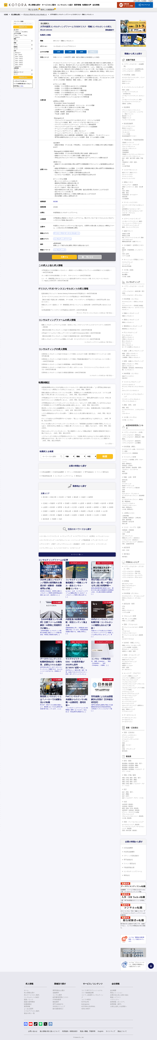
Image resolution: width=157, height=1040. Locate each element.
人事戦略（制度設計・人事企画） (132, 517)
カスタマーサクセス (128, 639)
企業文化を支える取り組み (119, 995)
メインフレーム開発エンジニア (131, 678)
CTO (123, 606)
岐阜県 (89, 507)
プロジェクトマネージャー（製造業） (133, 816)
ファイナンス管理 (130, 457)
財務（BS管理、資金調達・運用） (132, 467)
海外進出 (127, 554)
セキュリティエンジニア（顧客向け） (133, 705)
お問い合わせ (32, 1031)
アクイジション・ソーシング (130, 144)
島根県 (83, 511)
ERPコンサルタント (128, 337)
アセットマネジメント (128, 146)
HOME (6, 14)
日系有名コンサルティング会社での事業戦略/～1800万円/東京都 (62, 364)
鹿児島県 (46, 519)
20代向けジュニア (59, 1006)
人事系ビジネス (129, 513)
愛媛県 (60, 515)
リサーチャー (126, 413)
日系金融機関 (45, 472)
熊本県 (89, 515)
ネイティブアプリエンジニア (130, 693)
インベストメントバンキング (134, 87)
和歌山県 (68, 511)
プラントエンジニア (128, 814)
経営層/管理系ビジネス (60, 997)
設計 (125, 789)
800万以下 (17, 52)
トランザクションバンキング (130, 225)
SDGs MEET (85, 1009)
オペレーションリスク (128, 178)
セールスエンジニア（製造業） (131, 824)
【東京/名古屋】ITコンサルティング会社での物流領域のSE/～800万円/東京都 (66, 336)
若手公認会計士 (58, 1004)
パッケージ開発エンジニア (130, 676)
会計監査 (124, 473)
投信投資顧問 (128, 123)
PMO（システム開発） (129, 620)
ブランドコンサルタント (129, 401)
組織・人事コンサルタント (130, 353)
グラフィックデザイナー (129, 735)
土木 (123, 164)
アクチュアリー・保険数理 (130, 185)
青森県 (52, 503)
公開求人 (16, 31)
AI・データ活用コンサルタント (131, 347)
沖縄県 (54, 519)
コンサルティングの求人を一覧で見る (101, 375)
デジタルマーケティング (129, 661)
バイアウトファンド (81, 536)
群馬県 (111, 503)
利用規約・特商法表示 (69, 1031)
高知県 (67, 515)
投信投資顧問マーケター (129, 136)
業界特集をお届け (59, 990)
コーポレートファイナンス (50, 536)
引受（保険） (126, 191)
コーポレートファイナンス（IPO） (132, 99)
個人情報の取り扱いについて (50, 1031)
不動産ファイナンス (128, 142)
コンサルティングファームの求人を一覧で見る (98, 342)
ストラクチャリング (48, 540)
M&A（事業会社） (127, 507)
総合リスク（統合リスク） (130, 172)
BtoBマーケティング (128, 485)
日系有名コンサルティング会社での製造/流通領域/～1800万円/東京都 (64, 372)
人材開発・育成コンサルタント (131, 357)
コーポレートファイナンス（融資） (132, 221)
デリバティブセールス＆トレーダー (132, 211)
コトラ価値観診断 (87, 993)
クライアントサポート (128, 503)
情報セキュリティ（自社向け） (131, 538)
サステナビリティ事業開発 (130, 453)
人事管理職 (125, 516)
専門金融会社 (89, 472)
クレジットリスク (127, 174)
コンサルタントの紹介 (31, 997)
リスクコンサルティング (132, 382)
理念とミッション (116, 993)
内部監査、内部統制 (128, 530)
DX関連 (126, 581)
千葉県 (68, 497)
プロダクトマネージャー (129, 505)
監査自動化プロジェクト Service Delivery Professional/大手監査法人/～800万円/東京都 (69, 293)
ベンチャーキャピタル (128, 120)
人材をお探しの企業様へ (140, 1)
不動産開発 (125, 152)
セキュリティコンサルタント (130, 390)
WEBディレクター (127, 665)
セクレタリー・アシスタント (130, 493)
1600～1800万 (18, 62)
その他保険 (125, 198)
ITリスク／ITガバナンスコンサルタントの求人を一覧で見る (94, 313)
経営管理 (127, 547)
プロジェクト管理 (130, 616)
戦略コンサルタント (128, 316)
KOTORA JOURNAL (88, 1006)
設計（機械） (126, 794)
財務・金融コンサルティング (134, 361)
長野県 (60, 507)
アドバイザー (45, 544)
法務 (123, 534)
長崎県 (81, 515)
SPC (83, 544)
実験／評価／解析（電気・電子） (132, 778)
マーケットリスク (127, 176)
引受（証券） (126, 254)
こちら (21, 86)
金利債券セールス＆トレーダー (131, 209)
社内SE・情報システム (132, 643)
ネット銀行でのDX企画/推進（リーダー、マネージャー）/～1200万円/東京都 (66, 275)
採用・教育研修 (126, 519)
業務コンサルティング (131, 320)
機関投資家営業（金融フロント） (132, 241)
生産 (125, 802)
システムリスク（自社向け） (130, 540)
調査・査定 (125, 192)
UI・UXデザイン (127, 669)
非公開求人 (24, 31)
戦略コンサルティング (131, 313)
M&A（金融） (126, 90)
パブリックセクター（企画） (134, 432)
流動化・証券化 (126, 103)
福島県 (89, 503)
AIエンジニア (126, 589)
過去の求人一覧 (29, 1013)
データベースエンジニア (129, 695)
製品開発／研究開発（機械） (130, 765)
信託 (123, 248)
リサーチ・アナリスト (128, 213)
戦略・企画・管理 (130, 477)
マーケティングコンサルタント (131, 399)
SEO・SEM (125, 667)
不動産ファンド (126, 118)
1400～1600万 (18, 60)
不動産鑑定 (125, 150)
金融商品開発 (126, 215)
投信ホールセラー (127, 128)
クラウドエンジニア (128, 691)
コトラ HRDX (86, 999)
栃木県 (103, 503)
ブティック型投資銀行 (74, 472)
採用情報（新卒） (116, 1004)
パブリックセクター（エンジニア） (132, 575)
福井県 (81, 507)
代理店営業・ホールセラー (130, 194)
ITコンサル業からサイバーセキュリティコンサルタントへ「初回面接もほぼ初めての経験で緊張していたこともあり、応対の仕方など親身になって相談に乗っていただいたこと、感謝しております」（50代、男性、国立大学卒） (76, 426)
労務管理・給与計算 (128, 521)
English (151, 1)
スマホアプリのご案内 (31, 1011)
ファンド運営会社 (102, 472)
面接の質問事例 (29, 1002)
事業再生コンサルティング (133, 326)
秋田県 (74, 503)
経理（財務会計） (127, 463)
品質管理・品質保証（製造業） (131, 810)
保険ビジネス (128, 182)
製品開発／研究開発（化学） (130, 767)
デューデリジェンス (65, 544)
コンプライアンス (127, 536)
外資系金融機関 (58, 472)
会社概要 (113, 990)
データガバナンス (127, 719)
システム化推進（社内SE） (130, 647)
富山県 (67, 507)
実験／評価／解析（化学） (130, 781)
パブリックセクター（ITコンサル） (132, 295)
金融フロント (128, 231)
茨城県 (96, 503)
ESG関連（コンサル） (131, 299)
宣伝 (123, 747)
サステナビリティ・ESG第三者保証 (132, 305)
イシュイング (126, 264)
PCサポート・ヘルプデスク (130, 649)
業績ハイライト (115, 997)
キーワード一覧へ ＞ (77, 554)
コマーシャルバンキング (132, 218)
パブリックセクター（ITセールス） (132, 577)
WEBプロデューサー (128, 659)
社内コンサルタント (128, 610)
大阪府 (83, 497)
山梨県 (45, 507)
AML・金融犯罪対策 (128, 544)
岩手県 (60, 503)
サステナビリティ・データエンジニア (133, 596)
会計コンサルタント (128, 366)
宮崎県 (103, 515)
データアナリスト (127, 721)
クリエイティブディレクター (130, 739)
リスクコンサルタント (128, 384)
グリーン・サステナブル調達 (130, 812)
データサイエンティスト (129, 718)
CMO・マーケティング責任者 (131, 487)
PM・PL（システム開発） (129, 619)
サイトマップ (110, 1031)
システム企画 (126, 612)
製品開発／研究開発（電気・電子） (132, 763)
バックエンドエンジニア (129, 682)
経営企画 (124, 480)
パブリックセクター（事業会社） (132, 435)
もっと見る (108, 443)
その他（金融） (129, 270)
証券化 (92, 536)
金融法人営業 (126, 233)
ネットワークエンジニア (129, 701)
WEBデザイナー (127, 663)
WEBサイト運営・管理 (129, 651)
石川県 (74, 507)
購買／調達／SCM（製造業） (130, 808)
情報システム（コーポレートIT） (132, 645)
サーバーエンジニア (128, 703)
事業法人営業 (126, 235)
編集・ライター (126, 745)
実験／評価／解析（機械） (130, 779)
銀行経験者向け (58, 1009)
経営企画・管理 (129, 604)
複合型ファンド (126, 116)
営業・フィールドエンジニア (134, 822)
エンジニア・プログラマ (132, 673)
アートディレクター (128, 737)
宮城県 (67, 503)
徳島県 (45, 515)
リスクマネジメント (130, 170)
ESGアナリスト (126, 81)
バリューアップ (66, 536)
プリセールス (126, 631)
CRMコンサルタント (128, 339)
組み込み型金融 (126, 266)
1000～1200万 (18, 56)
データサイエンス (130, 715)
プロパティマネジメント (129, 148)
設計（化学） (126, 796)
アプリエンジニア (127, 711)
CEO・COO (125, 550)
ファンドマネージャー (128, 126)
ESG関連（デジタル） (131, 593)
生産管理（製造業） (128, 804)
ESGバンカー (126, 83)
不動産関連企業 (46, 476)
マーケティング (126, 484)
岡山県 (90, 511)
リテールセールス (127, 239)
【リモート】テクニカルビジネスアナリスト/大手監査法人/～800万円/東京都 (66, 296)
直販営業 (124, 196)
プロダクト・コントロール (130, 469)
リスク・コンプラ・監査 (132, 527)
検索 (104, 456)
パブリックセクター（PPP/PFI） (132, 71)
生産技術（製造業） (128, 806)
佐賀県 (74, 515)
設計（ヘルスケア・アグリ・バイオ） (133, 798)
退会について (122, 1031)
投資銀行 (77, 544)
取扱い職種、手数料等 (87, 1031)
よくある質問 (28, 1009)
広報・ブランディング (128, 749)
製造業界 (56, 1002)
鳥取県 (76, 511)
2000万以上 (17, 66)
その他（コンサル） (130, 417)
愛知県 (76, 497)
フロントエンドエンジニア (130, 680)
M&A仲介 (125, 378)
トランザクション (47, 548)
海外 (60, 519)
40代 (25, 35)
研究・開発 (127, 761)
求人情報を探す (15, 14)
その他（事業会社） (128, 509)
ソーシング (76, 540)
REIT (54, 544)
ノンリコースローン (62, 548)
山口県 (105, 511)
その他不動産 (126, 166)
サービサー (125, 272)
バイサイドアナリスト (128, 130)
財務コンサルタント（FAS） (130, 364)
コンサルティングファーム (62, 239)
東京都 (55, 201)
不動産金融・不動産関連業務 (134, 140)
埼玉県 (61, 497)
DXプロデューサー (127, 583)
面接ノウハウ (28, 999)
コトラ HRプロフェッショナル (91, 990)
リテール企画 (126, 256)
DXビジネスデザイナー (129, 585)
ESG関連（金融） (130, 75)
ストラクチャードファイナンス (131, 101)
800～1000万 (17, 54)
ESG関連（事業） (130, 446)
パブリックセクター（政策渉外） (132, 441)
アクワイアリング (127, 262)
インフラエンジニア (128, 699)
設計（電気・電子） (128, 792)
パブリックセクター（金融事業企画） (133, 69)
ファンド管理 (126, 134)
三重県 (103, 507)
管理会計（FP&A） (127, 465)
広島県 (98, 511)
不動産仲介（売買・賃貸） (130, 162)
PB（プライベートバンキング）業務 (132, 237)
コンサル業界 (57, 995)
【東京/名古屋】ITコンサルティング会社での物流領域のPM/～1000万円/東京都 (67, 330)
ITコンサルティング (130, 332)
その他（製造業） (127, 818)
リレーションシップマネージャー (132, 223)
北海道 (45, 503)
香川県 (52, 515)
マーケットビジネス (130, 202)
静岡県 (96, 507)
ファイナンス (102, 544)
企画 (123, 489)
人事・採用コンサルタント (130, 355)
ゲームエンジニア (127, 707)
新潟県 (52, 507)
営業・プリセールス (130, 624)
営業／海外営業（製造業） (130, 830)
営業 (123, 743)
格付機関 (124, 274)
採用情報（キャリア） (117, 1002)
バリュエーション (103, 536)
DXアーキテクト (127, 587)
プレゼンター (126, 132)
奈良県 (60, 511)
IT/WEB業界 (57, 999)
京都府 (45, 511)
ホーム (26, 990)
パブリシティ (114, 999)
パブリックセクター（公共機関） (132, 443)
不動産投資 (86, 540)
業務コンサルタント (128, 322)
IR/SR (124, 482)
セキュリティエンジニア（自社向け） (133, 542)
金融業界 (56, 993)
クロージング (75, 548)
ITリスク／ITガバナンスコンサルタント (35, 14)
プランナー (125, 741)
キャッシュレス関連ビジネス (134, 259)
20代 (15, 35)
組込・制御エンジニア (128, 709)
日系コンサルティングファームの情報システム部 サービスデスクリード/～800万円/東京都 (71, 339)
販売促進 (124, 751)
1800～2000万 (18, 64)
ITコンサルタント (127, 335)
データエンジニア (127, 697)
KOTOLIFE (85, 1002)
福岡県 (90, 497)
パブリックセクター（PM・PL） (131, 573)
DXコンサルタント (127, 345)
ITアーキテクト (126, 343)
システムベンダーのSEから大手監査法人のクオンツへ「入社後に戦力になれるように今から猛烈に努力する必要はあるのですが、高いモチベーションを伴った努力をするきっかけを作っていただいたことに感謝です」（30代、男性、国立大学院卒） (76, 438)
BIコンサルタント (127, 341)
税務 (123, 471)
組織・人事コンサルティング (134, 351)
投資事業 (127, 107)
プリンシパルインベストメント (131, 110)
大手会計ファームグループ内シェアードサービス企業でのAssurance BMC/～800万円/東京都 (71, 333)
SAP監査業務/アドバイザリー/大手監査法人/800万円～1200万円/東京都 (64, 310)
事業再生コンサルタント (129, 329)
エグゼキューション (64, 540)
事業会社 (79, 476)
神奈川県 (53, 497)
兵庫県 (111, 507)
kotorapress (85, 1004)
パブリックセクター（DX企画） (131, 571)
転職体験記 (28, 1004)
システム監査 (126, 532)
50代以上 (16, 37)
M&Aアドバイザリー (128, 376)
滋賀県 (52, 511)
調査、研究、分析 (130, 405)
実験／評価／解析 (130, 775)
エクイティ (91, 544)
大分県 (96, 515)
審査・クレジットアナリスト (130, 227)
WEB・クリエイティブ (131, 655)
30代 (20, 35)
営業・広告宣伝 (129, 732)
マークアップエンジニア (129, 657)
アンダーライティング (100, 540)
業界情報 (27, 1006)
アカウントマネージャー (129, 633)
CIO (123, 608)
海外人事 (124, 523)
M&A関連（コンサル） (131, 373)
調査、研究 (125, 407)
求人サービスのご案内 (31, 995)
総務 (123, 491)
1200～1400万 (18, 58)
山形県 (81, 503)
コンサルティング (59, 250)
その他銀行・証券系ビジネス (134, 245)
